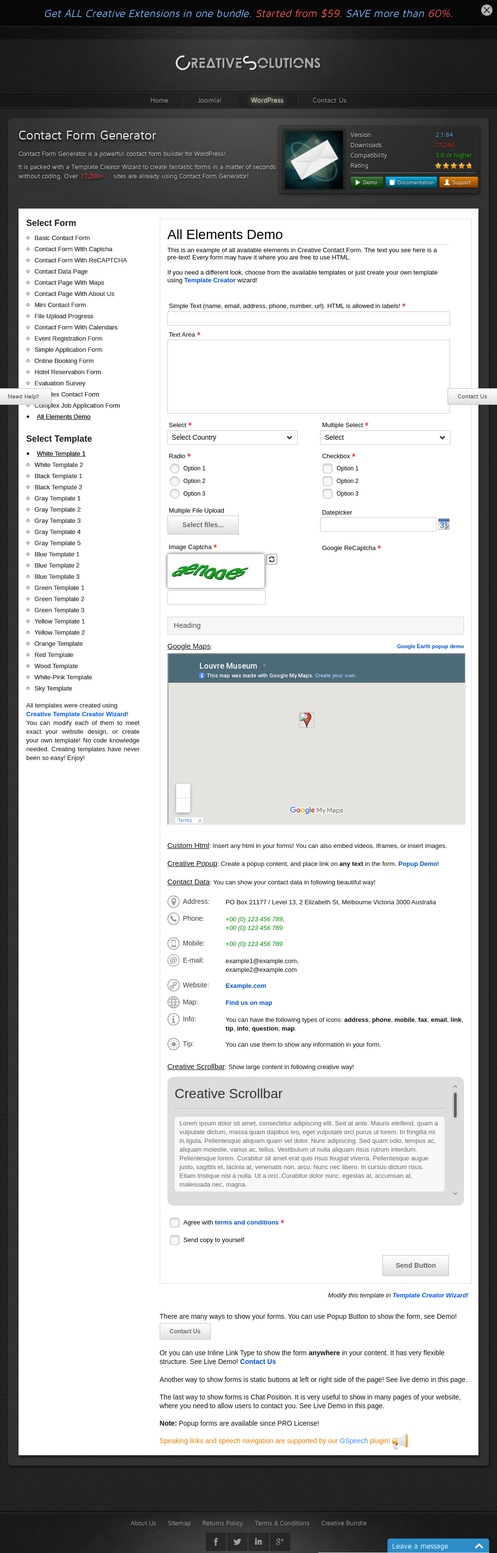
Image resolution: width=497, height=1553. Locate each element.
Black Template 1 (58, 476)
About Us (143, 1523)
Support (457, 182)
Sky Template (53, 688)
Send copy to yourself (213, 1239)
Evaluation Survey (59, 383)
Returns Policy (222, 1523)
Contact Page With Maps (69, 282)
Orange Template (58, 643)
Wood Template (56, 666)
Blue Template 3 (57, 576)
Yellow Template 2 (59, 632)
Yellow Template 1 (59, 621)
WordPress (267, 100)
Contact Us (330, 100)
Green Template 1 (59, 587)
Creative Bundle (343, 1523)
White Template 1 (61, 453)
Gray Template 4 (57, 531)
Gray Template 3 (57, 520)
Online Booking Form (64, 360)
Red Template (53, 654)
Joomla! (210, 100)
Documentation (411, 182)
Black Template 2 (58, 487)
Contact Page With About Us (74, 293)
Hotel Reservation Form (67, 372)
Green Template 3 (59, 610)
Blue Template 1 (57, 554)
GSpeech (354, 1441)
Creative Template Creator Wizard (76, 714)
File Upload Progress (63, 316)
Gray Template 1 (57, 498)
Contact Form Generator (87, 135)
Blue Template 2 (57, 565)
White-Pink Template (63, 677)
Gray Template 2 (57, 509)
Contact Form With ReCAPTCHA (80, 260)
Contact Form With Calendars (75, 327)
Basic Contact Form (62, 238)
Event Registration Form (68, 338)
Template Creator (210, 280)
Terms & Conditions (282, 1523)
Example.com (246, 985)
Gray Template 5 (57, 543)
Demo (365, 182)
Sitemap (179, 1523)
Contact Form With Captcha (73, 249)
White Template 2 (58, 464)
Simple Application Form (68, 349)
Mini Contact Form (60, 305)
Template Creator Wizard (430, 1295)
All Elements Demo (64, 416)
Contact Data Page (61, 271)
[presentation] (394, 572)
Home (159, 100)
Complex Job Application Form (77, 405)
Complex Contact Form (66, 394)
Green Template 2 (59, 599)
